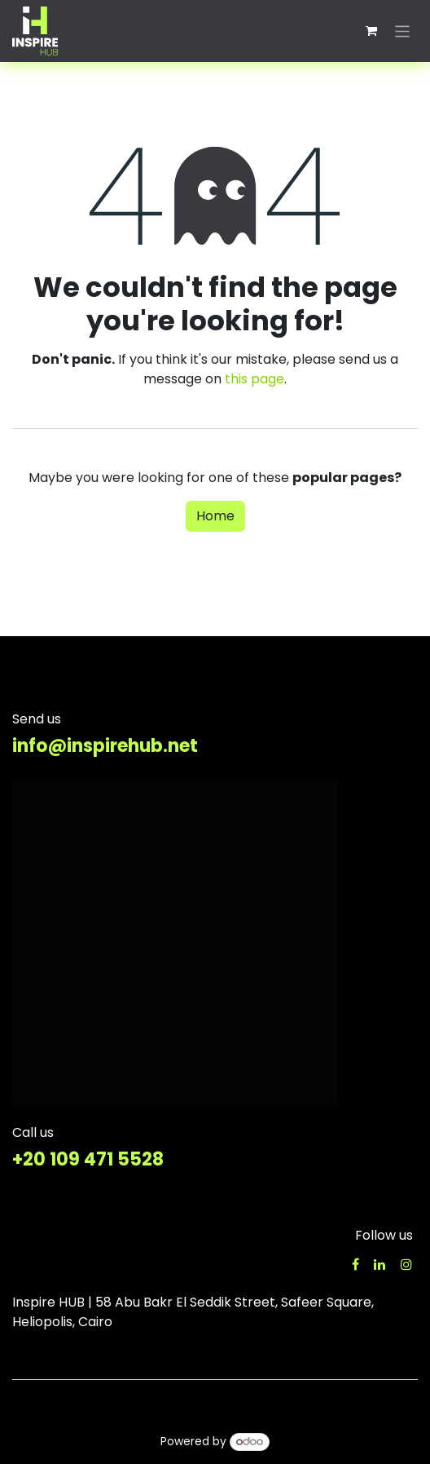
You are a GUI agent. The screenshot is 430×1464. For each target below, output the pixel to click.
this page (254, 378)
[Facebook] (355, 1264)
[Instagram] (406, 1264)
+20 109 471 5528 (88, 1159)
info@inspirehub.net (105, 746)
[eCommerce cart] (371, 30)
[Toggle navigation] (403, 30)
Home (215, 515)
